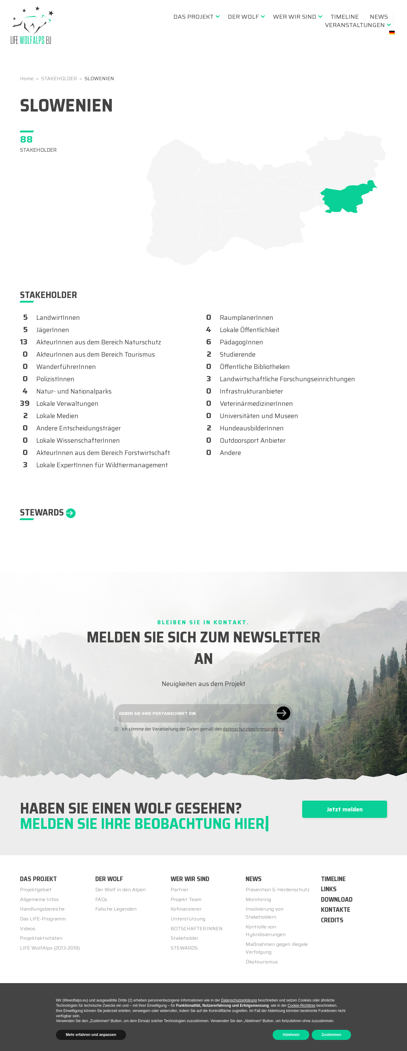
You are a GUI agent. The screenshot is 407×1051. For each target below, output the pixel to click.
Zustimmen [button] (331, 1035)
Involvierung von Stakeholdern (264, 913)
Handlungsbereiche (42, 909)
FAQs (101, 899)
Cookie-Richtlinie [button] (301, 1005)
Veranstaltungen (355, 25)
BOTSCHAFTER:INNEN (197, 928)
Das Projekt (193, 16)
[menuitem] (195, 16)
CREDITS (332, 920)
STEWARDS (184, 948)
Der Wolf (243, 16)
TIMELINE (333, 879)
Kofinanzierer (186, 909)
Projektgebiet (36, 889)
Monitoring (258, 899)
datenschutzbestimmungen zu (253, 729)
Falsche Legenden (115, 909)
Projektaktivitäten (41, 938)
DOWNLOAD (337, 899)
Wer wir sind (294, 16)
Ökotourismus (262, 962)
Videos (27, 928)
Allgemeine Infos (39, 899)
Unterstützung (188, 919)
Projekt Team (186, 899)
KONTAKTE (335, 909)
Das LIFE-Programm (43, 919)
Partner (179, 889)
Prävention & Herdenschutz (278, 889)
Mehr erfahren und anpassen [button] (91, 1035)
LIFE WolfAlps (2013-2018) (50, 948)
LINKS (329, 889)
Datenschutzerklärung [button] (239, 1000)
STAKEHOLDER (59, 78)
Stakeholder (184, 938)
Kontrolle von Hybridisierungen (266, 931)
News (379, 16)
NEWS (254, 879)
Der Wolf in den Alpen (120, 889)
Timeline (344, 16)
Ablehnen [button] (291, 1035)
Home (27, 78)
